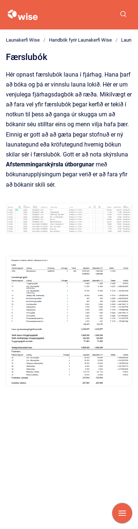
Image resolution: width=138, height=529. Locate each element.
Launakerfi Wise (23, 40)
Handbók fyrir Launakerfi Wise (80, 40)
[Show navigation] (122, 513)
